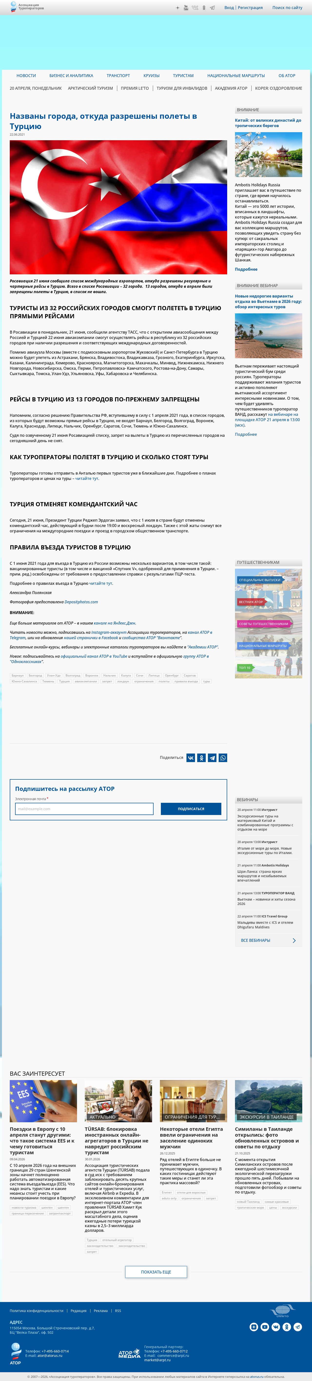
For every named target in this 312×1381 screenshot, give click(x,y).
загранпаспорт (60, 1213)
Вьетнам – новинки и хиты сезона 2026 (266, 901)
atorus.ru (256, 1376)
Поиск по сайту (287, 7)
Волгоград (73, 675)
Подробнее (246, 434)
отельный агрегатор (117, 1240)
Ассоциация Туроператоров (31, 6)
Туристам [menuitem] (183, 75)
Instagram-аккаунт (109, 632)
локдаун (123, 681)
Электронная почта (30, 798)
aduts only (169, 1198)
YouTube (186, 7)
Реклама (101, 1310)
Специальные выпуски (259, 580)
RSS (118, 1310)
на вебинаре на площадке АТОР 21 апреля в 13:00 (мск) (267, 420)
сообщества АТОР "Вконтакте (151, 637)
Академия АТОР (231, 88)
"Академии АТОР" (202, 647)
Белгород (35, 675)
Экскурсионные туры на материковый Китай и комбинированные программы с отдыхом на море (265, 823)
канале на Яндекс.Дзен (114, 623)
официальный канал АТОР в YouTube (94, 656)
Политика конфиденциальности (36, 1310)
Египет (167, 1192)
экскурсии (289, 1207)
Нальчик (109, 675)
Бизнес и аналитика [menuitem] (71, 75)
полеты (164, 681)
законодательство (100, 1246)
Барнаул (18, 675)
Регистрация (250, 7)
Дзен (177, 7)
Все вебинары (255, 940)
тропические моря (250, 1207)
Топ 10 (244, 668)
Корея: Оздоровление (278, 88)
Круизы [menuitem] (152, 75)
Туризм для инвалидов (182, 88)
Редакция (79, 1310)
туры (206, 681)
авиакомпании (86, 681)
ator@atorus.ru (50, 1355)
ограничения (144, 681)
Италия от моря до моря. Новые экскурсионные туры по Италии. (264, 850)
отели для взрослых (191, 1192)
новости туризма (24, 1207)
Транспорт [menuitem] (118, 75)
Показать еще (156, 1272)
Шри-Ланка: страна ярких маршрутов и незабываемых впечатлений (262, 876)
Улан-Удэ (53, 675)
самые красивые (277, 1202)
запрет (107, 681)
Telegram (212, 7)
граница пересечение (28, 1213)
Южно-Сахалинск (24, 681)
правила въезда (186, 681)
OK (204, 8)
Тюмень (48, 681)
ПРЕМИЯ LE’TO (135, 88)
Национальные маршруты (263, 646)
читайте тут (86, 478)
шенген (47, 1207)
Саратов (190, 675)
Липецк (154, 675)
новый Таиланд (248, 1202)
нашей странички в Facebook (91, 637)
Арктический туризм (90, 88)
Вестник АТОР (251, 602)
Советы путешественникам (263, 624)
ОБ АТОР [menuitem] (287, 75)
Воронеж (91, 675)
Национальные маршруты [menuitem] (236, 75)
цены (273, 1207)
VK (195, 7)
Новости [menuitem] (26, 75)
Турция (64, 681)
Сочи (139, 675)
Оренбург (172, 675)
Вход (229, 7)
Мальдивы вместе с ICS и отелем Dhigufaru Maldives (265, 924)
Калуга (126, 675)
